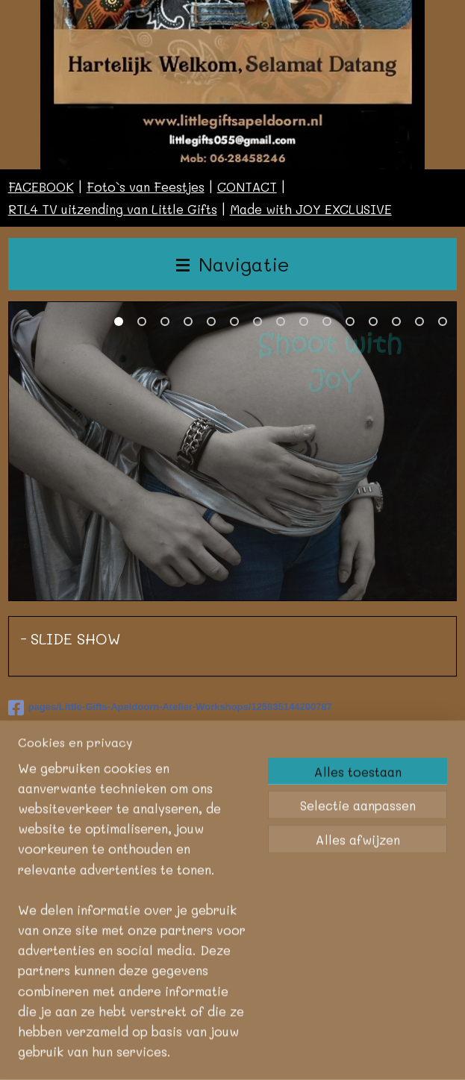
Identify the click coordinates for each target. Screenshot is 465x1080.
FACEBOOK (41, 186)
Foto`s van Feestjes (146, 186)
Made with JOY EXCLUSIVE (311, 209)
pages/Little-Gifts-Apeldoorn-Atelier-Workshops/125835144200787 (170, 706)
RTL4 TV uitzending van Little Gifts (112, 209)
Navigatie (233, 263)
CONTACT (247, 186)
